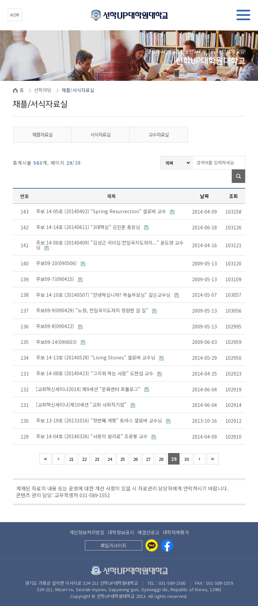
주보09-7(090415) (55, 279)
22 (84, 459)
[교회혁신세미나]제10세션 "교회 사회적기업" (82, 404)
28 (161, 459)
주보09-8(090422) (55, 326)
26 (135, 459)
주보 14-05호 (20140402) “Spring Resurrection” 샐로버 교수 (101, 211)
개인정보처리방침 (86, 532)
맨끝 (213, 459)
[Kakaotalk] (152, 545)
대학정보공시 (121, 532)
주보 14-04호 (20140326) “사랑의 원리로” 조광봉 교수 (92, 436)
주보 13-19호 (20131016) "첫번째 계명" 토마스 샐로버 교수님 (99, 420)
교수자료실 (159, 134)
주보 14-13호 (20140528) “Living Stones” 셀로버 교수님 (96, 357)
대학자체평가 (176, 532)
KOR (14, 14)
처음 (45, 459)
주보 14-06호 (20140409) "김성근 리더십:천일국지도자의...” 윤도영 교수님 (110, 245)
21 (71, 459)
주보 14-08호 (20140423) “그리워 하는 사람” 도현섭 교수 (95, 373)
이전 (58, 459)
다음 (199, 459)
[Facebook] (167, 545)
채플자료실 (42, 134)
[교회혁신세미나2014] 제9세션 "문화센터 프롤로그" (89, 389)
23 (97, 459)
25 (122, 459)
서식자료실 (100, 134)
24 (109, 459)
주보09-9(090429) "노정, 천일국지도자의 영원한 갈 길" (93, 310)
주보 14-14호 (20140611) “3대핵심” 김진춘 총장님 (88, 227)
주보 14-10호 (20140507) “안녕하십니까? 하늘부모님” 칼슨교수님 (104, 294)
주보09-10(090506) (57, 263)
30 (186, 459)
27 (148, 459)
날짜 (204, 196)
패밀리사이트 (113, 545)
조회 (233, 196)
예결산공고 (148, 532)
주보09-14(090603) (57, 342)
